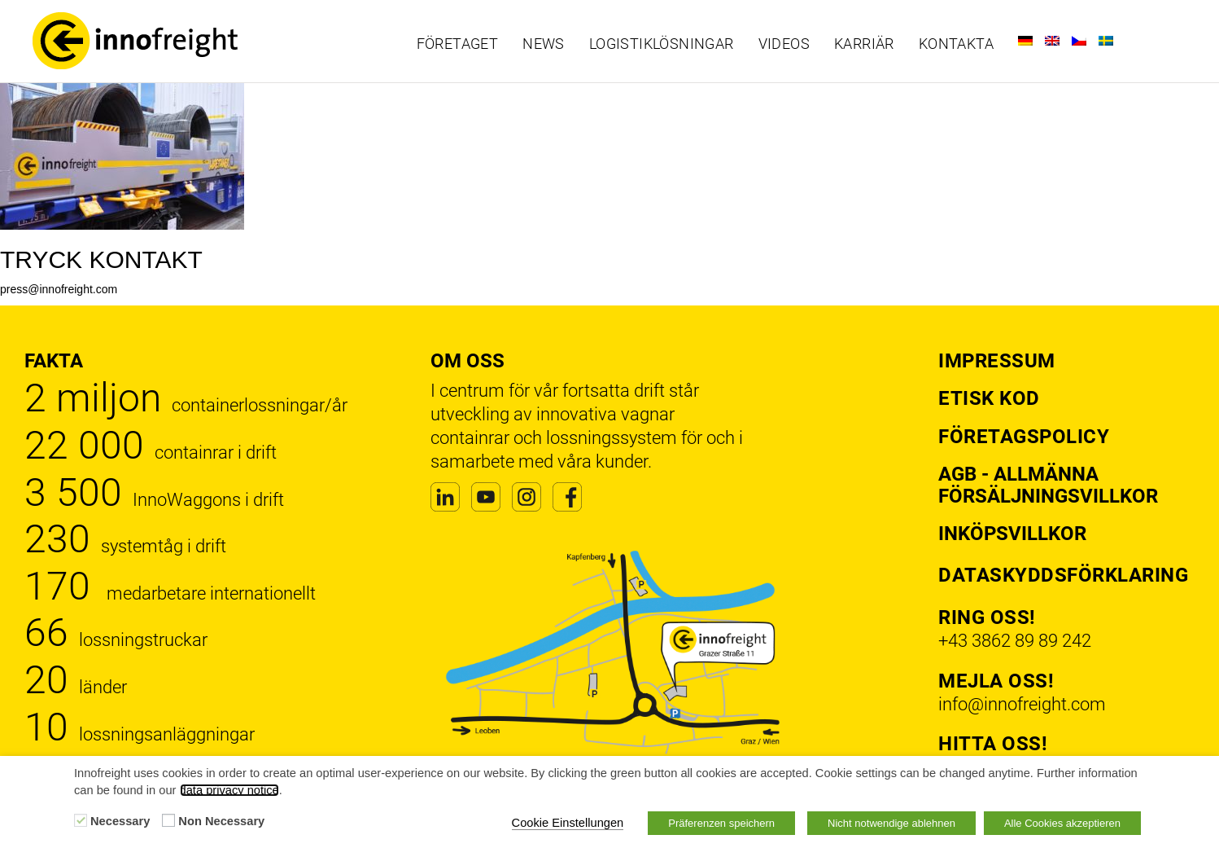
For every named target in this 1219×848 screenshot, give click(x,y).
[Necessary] (80, 820)
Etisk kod (989, 398)
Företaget (458, 44)
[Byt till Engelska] (1052, 41)
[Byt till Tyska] (1025, 41)
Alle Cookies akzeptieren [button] (1062, 823)
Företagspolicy (1023, 436)
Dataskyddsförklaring (1063, 575)
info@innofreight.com (1022, 704)
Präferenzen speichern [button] (721, 823)
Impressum (996, 360)
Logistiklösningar (661, 44)
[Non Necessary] (168, 820)
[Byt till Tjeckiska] (1079, 41)
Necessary (120, 821)
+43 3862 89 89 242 (1014, 641)
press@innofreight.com (58, 289)
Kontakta (956, 44)
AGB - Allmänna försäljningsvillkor (1048, 485)
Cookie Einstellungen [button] (568, 822)
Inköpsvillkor (1012, 533)
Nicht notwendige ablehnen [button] (891, 823)
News (543, 44)
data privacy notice (229, 790)
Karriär (864, 44)
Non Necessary (221, 821)
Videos (784, 44)
